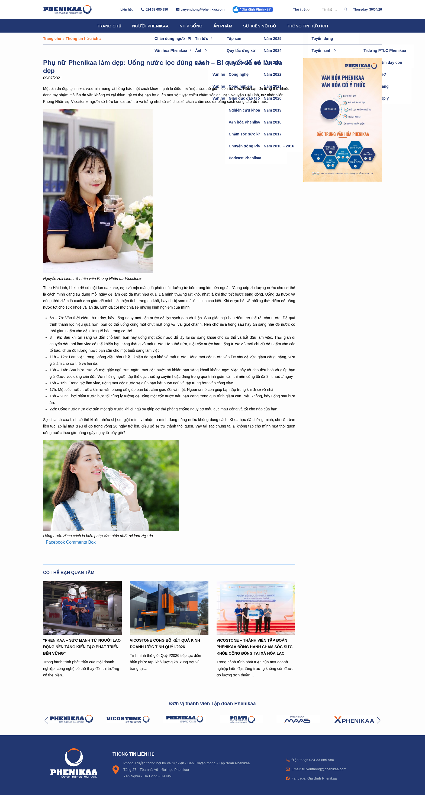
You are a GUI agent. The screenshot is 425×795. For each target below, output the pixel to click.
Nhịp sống (191, 25)
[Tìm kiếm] (331, 9)
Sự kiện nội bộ (259, 25)
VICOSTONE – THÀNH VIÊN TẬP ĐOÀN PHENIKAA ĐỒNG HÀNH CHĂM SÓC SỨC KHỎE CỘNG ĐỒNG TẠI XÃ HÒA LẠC (254, 646)
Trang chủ (109, 25)
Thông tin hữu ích (307, 25)
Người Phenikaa (150, 25)
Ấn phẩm (222, 25)
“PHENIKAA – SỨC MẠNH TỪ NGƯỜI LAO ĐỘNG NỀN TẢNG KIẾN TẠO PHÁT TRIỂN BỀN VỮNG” (82, 646)
